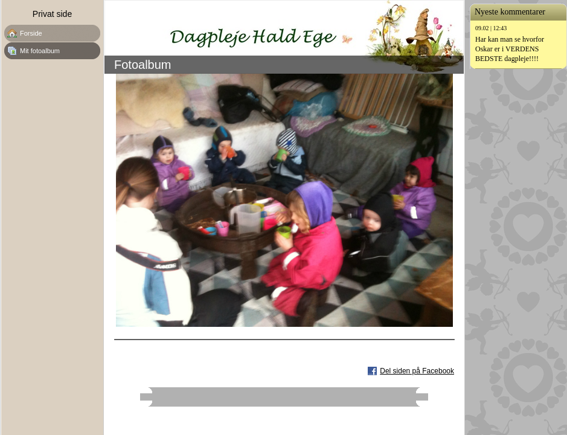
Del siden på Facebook (417, 371)
